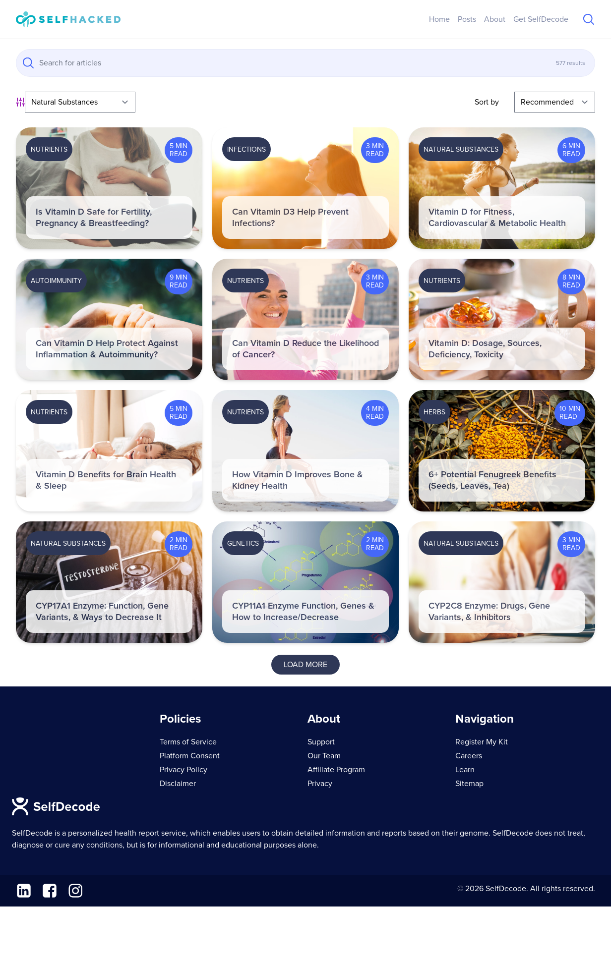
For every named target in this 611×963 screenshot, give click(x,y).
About (494, 19)
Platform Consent (190, 756)
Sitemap (469, 784)
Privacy (319, 784)
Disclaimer (178, 784)
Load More (305, 665)
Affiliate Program (336, 770)
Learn (465, 770)
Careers (468, 756)
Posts (467, 19)
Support (321, 742)
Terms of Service (188, 742)
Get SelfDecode (540, 19)
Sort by (487, 102)
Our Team (324, 756)
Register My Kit (481, 742)
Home (439, 19)
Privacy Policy (183, 770)
